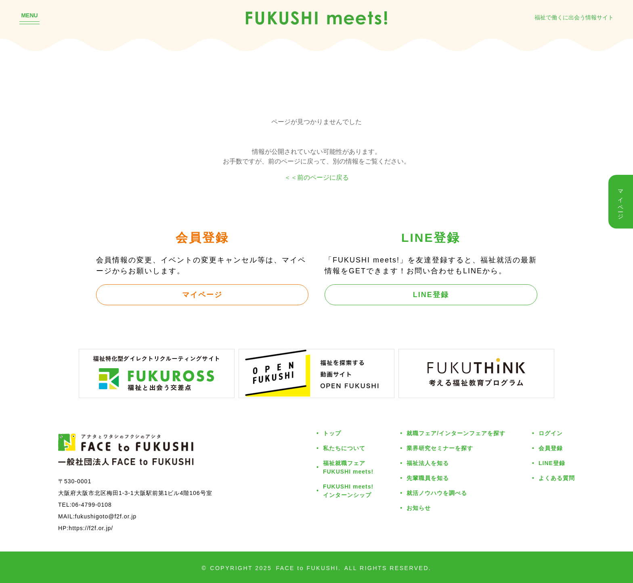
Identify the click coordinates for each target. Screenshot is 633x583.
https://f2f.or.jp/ (91, 528)
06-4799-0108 (92, 504)
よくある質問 (557, 477)
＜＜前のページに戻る (316, 177)
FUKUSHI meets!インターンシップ (348, 490)
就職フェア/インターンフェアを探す (456, 433)
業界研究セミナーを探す (440, 448)
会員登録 (551, 448)
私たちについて (344, 448)
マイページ (202, 294)
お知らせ (419, 507)
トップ (332, 433)
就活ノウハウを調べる (437, 492)
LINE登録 (431, 294)
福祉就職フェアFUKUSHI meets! (348, 467)
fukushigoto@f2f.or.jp (106, 516)
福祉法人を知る (428, 463)
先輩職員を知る (428, 477)
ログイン (551, 433)
